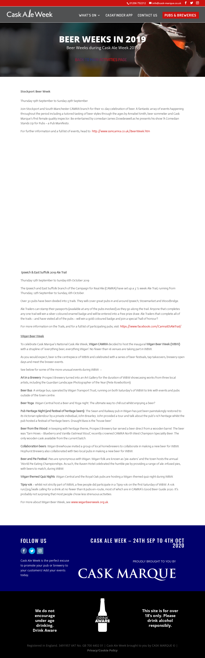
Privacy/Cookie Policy (102, 650)
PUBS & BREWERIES (180, 15)
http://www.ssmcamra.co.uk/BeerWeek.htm (121, 131)
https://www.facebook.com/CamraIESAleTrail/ (150, 326)
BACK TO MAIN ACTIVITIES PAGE (101, 59)
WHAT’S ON (87, 15)
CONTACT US (147, 15)
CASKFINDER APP (119, 15)
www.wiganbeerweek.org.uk (89, 502)
